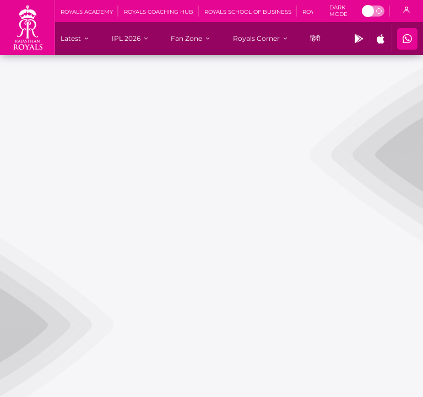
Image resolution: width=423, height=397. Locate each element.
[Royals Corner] (256, 38)
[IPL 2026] (126, 38)
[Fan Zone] (186, 38)
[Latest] (71, 38)
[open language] (406, 11)
